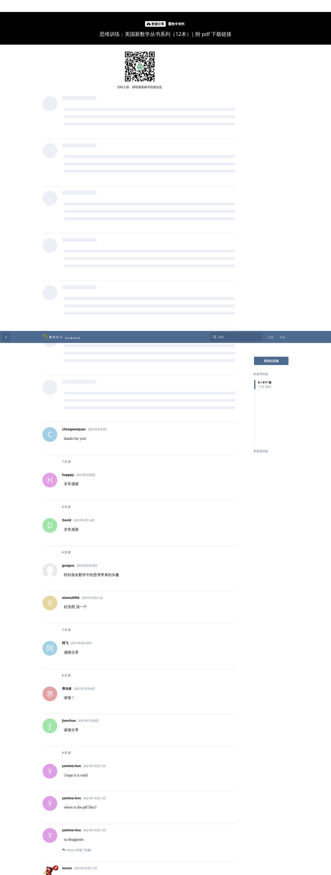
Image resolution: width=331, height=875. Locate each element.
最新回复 (261, 120)
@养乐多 (93, 579)
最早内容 (261, 43)
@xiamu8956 (127, 579)
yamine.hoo (79, 546)
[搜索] (236, 6)
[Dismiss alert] (58, 865)
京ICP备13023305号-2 (163, 870)
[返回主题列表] (6, 6)
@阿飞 (108, 579)
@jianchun (73, 579)
